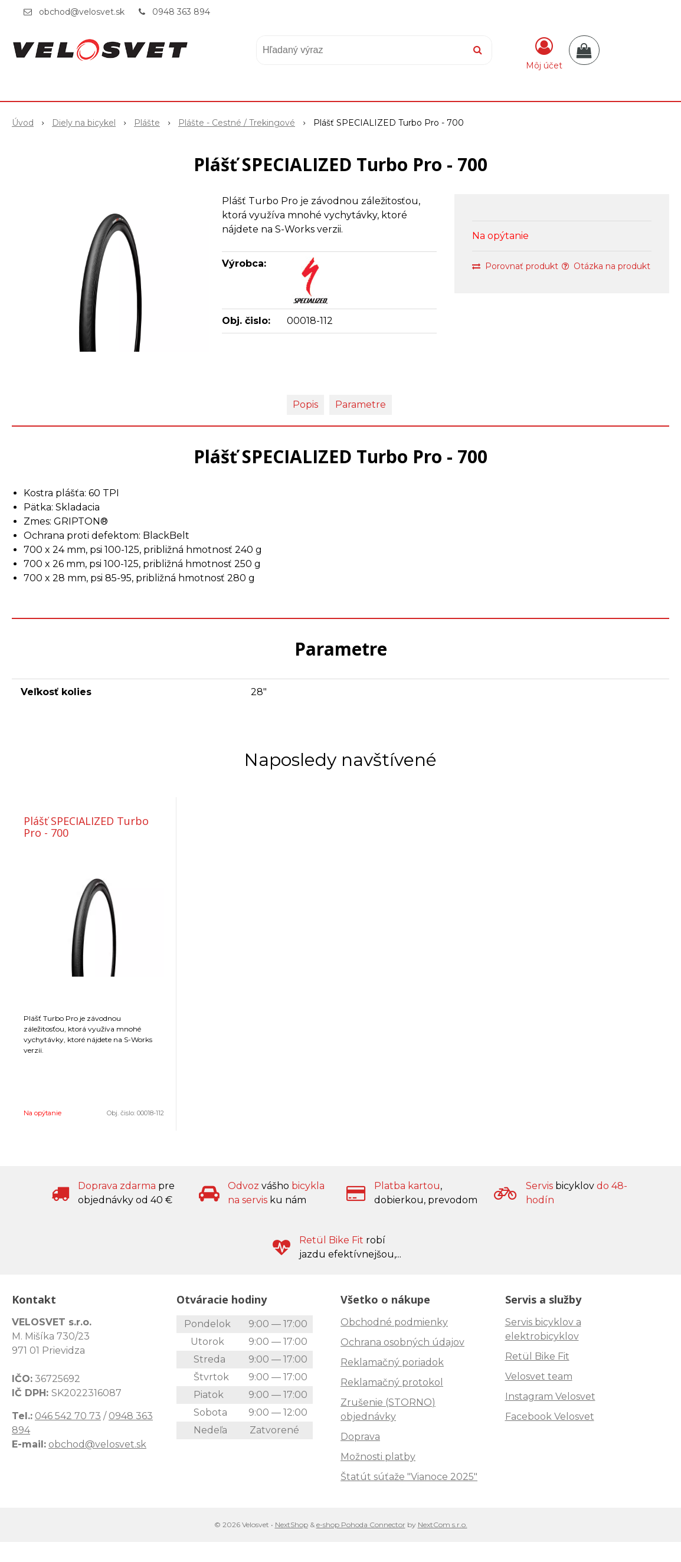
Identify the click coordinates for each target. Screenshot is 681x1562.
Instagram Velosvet (550, 1396)
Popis (305, 404)
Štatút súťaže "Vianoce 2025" (408, 1476)
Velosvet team (538, 1376)
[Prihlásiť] (544, 52)
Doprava (360, 1436)
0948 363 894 (181, 11)
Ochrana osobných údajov (402, 1342)
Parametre (360, 404)
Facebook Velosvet (549, 1416)
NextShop (291, 1524)
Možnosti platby (377, 1456)
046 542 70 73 (68, 1416)
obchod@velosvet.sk (82, 11)
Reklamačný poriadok (392, 1362)
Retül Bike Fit (537, 1356)
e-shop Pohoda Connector (360, 1524)
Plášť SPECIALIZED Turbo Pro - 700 (86, 827)
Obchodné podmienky (394, 1322)
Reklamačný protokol (391, 1382)
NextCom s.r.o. (442, 1524)
